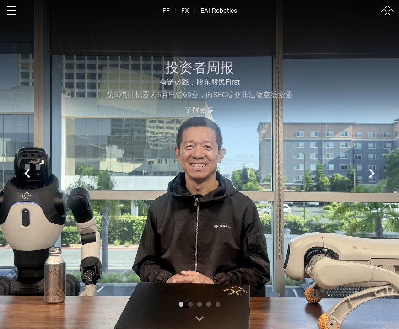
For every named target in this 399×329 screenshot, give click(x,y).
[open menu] (11, 10)
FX (185, 10)
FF (166, 10)
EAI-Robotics (218, 10)
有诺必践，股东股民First (200, 82)
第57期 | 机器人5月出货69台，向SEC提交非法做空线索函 (199, 94)
